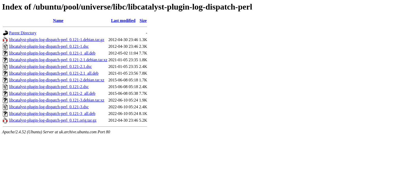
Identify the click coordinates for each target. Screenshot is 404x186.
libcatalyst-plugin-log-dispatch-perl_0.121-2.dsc (49, 86)
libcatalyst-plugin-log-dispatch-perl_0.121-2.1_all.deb (53, 73)
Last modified (123, 20)
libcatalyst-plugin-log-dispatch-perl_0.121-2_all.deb (52, 93)
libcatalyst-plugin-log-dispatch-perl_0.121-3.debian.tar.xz (56, 100)
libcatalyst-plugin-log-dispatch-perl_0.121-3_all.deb (52, 113)
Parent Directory (22, 33)
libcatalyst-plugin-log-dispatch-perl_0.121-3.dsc (49, 107)
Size (143, 20)
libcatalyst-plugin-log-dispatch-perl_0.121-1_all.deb (52, 53)
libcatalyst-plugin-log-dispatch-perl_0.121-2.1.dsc (50, 66)
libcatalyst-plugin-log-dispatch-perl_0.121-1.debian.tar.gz (56, 39)
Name (58, 20)
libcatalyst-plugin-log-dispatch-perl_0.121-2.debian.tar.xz (56, 80)
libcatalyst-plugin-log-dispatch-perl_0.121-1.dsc (49, 46)
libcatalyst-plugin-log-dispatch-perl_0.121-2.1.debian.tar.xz (58, 60)
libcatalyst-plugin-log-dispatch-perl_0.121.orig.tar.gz (52, 120)
